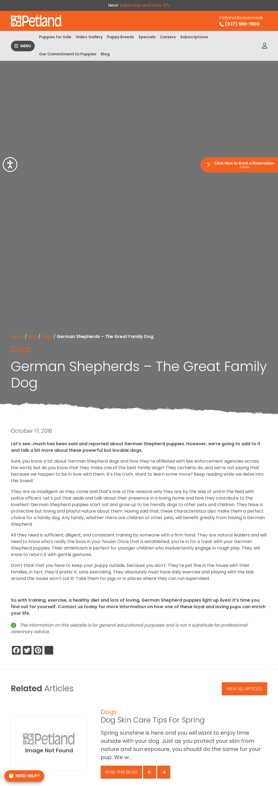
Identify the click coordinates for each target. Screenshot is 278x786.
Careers (168, 37)
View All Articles (244, 689)
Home (17, 336)
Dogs (47, 336)
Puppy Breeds (120, 37)
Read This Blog (121, 772)
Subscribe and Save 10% (145, 5)
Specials (147, 37)
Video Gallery (89, 37)
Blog (105, 54)
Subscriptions (194, 37)
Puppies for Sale (55, 37)
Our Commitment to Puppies (67, 54)
